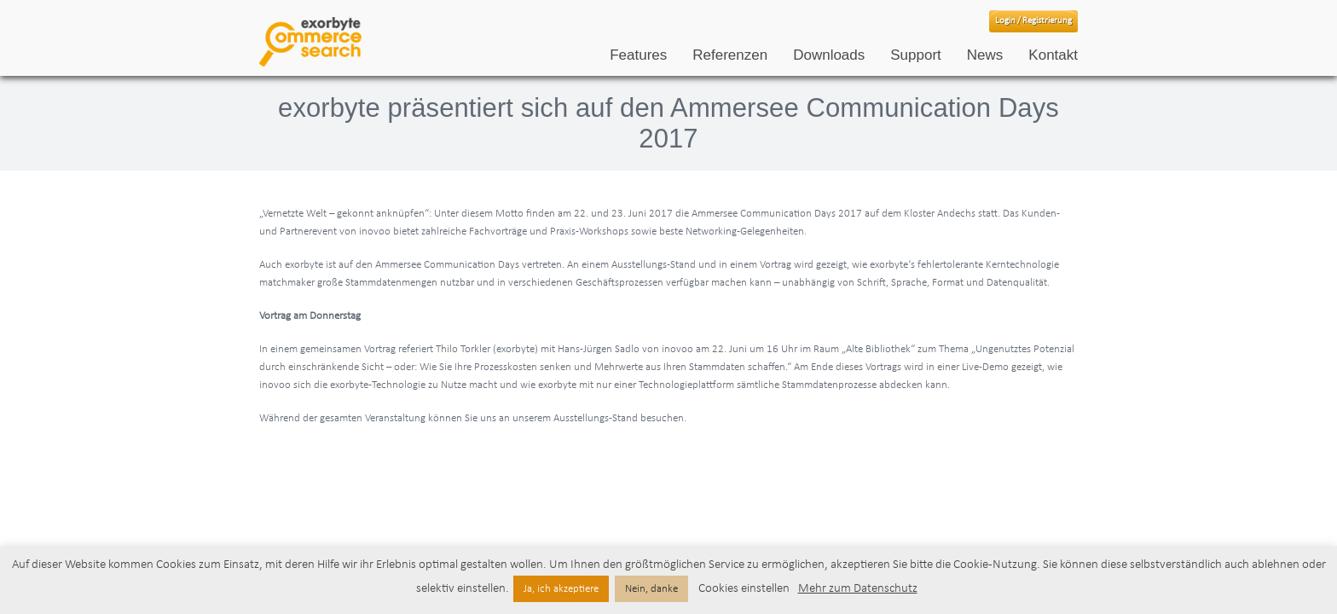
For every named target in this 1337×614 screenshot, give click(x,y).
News (985, 55)
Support (915, 55)
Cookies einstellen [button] (744, 588)
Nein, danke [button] (651, 588)
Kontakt (1053, 55)
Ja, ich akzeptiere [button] (561, 588)
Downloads (829, 55)
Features (638, 55)
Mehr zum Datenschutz (857, 588)
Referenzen (729, 55)
